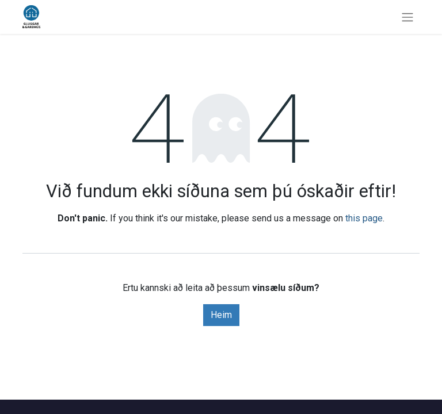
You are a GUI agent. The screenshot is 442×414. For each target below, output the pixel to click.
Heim (221, 314)
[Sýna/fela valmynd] (407, 17)
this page (364, 218)
